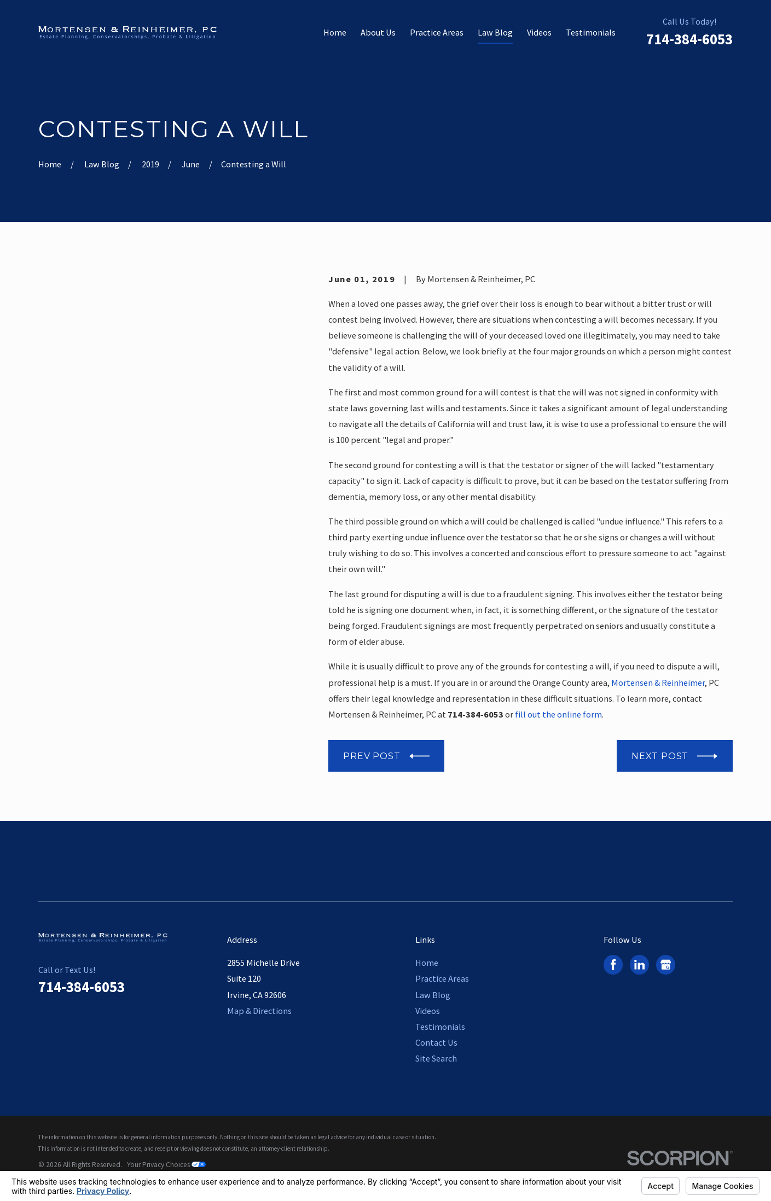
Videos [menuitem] (539, 32)
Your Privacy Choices (166, 1164)
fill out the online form (558, 714)
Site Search (436, 1058)
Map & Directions (259, 1010)
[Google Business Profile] (665, 964)
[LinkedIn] (639, 964)
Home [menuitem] (334, 32)
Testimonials (440, 1026)
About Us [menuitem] (378, 32)
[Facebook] (613, 964)
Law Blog (432, 994)
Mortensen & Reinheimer (658, 682)
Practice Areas (442, 978)
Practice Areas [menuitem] (436, 32)
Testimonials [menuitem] (591, 32)
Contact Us (436, 1042)
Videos (427, 1010)
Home (426, 962)
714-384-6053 (689, 39)
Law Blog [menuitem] (495, 32)
